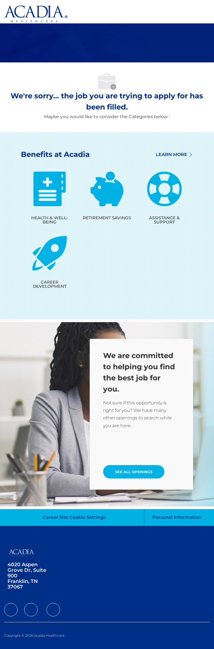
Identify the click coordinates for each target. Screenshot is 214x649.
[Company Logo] (35, 13)
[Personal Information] (177, 517)
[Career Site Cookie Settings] (74, 517)
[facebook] (11, 609)
